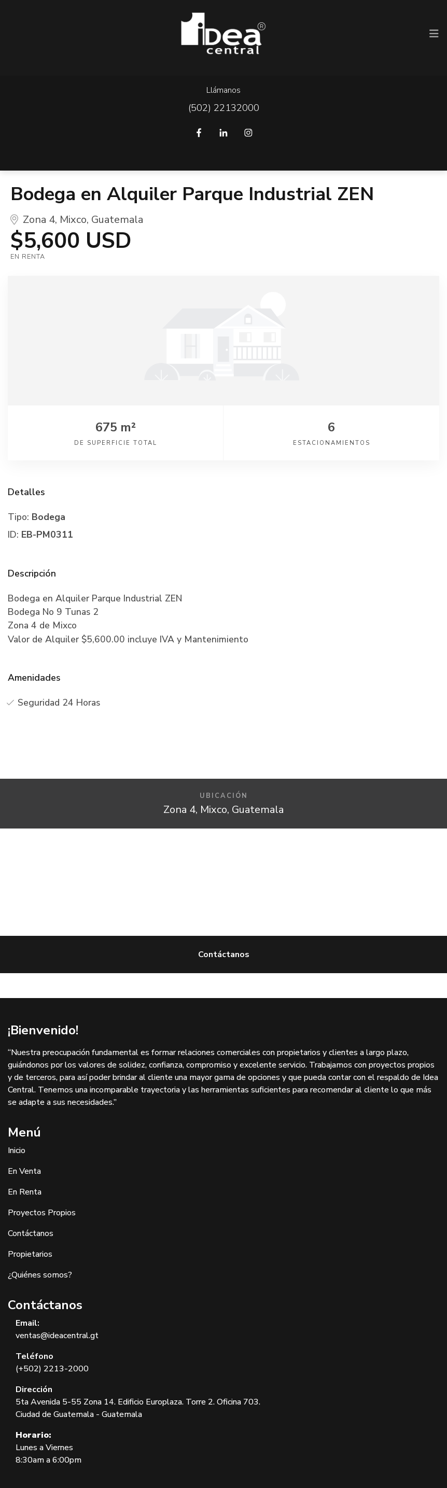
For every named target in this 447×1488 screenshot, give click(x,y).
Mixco (73, 220)
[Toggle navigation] (434, 34)
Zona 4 (39, 220)
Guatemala (117, 220)
